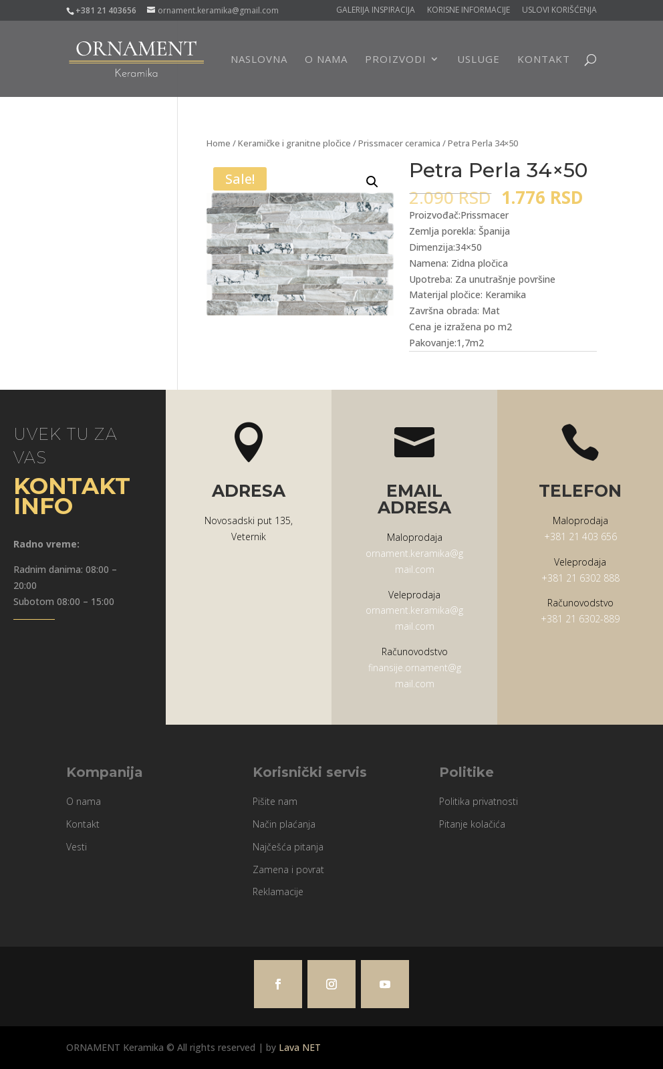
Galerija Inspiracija (375, 10)
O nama (326, 60)
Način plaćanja (284, 824)
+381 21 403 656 (580, 536)
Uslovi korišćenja (559, 10)
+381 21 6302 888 (580, 578)
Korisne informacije (468, 10)
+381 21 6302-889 (580, 618)
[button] (372, 182)
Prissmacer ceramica (399, 143)
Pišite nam (275, 801)
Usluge (478, 60)
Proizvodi (395, 60)
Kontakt (543, 60)
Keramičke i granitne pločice (294, 143)
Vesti (76, 846)
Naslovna (259, 60)
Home (219, 143)
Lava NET (300, 1047)
